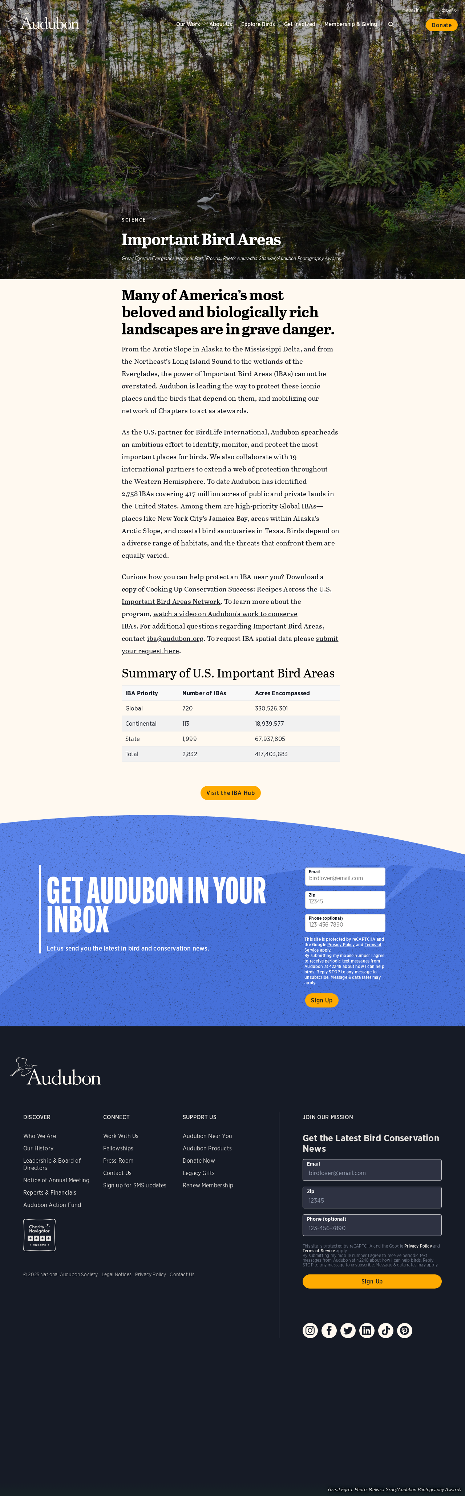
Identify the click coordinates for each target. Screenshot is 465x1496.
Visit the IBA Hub (230, 793)
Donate (442, 25)
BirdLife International (231, 432)
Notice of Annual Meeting (56, 1180)
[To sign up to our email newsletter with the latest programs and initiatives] (345, 876)
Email (314, 871)
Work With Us (121, 1136)
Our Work (188, 24)
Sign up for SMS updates (135, 1185)
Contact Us (117, 1173)
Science (134, 220)
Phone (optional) (326, 918)
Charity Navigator (39, 1235)
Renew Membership (208, 1185)
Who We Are (39, 1136)
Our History (38, 1148)
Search (392, 23)
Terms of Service (319, 1250)
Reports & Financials (50, 1192)
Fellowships (118, 1148)
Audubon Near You (207, 1136)
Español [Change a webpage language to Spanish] (449, 10)
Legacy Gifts (199, 1173)
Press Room (118, 1160)
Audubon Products (207, 1148)
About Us (220, 24)
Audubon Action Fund (52, 1205)
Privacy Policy (341, 944)
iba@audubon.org (175, 638)
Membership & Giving (350, 24)
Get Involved (299, 24)
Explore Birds (258, 24)
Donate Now (199, 1160)
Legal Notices (117, 1274)
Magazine (412, 10)
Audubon (43, 18)
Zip (312, 895)
